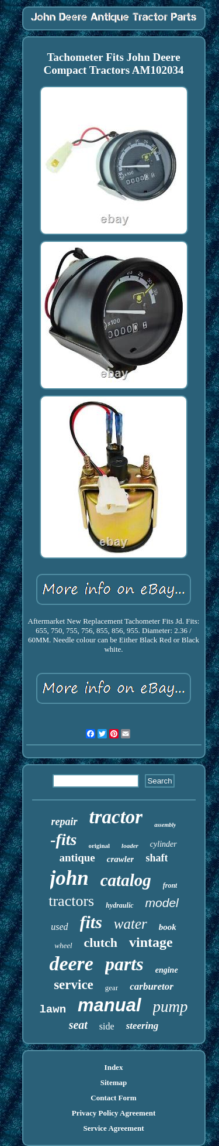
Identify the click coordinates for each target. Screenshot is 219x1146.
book (167, 927)
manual (109, 1005)
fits (91, 922)
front (170, 885)
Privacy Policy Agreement (113, 1113)
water (130, 924)
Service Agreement (113, 1128)
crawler (120, 859)
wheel (63, 945)
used (59, 927)
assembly (165, 825)
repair (64, 821)
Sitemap (113, 1082)
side (106, 1026)
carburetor (151, 986)
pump (170, 1006)
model (162, 902)
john (69, 878)
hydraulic (119, 905)
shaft (156, 858)
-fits (63, 839)
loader (129, 845)
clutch (100, 942)
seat (78, 1024)
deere (71, 963)
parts (124, 963)
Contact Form (113, 1097)
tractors (71, 900)
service (73, 984)
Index (114, 1067)
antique (77, 857)
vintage (151, 942)
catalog (125, 880)
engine (166, 970)
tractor (116, 816)
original (99, 845)
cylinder (163, 844)
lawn (52, 1009)
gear (111, 987)
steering (142, 1025)
